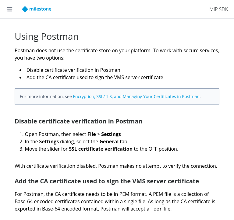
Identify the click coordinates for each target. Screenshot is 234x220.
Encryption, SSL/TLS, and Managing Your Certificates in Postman (136, 96)
